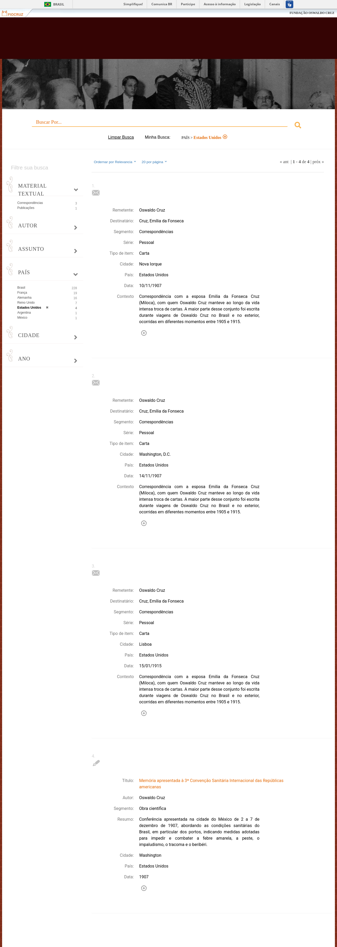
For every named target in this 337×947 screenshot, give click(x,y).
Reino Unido (26, 302)
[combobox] (168, 126)
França (22, 292)
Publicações (25, 208)
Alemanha (24, 297)
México (22, 317)
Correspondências (30, 203)
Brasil (58, 4)
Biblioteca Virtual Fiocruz (147, 41)
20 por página (155, 162)
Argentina (24, 312)
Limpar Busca (121, 137)
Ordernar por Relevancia (115, 162)
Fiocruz (15, 13)
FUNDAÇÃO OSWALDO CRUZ (312, 13)
